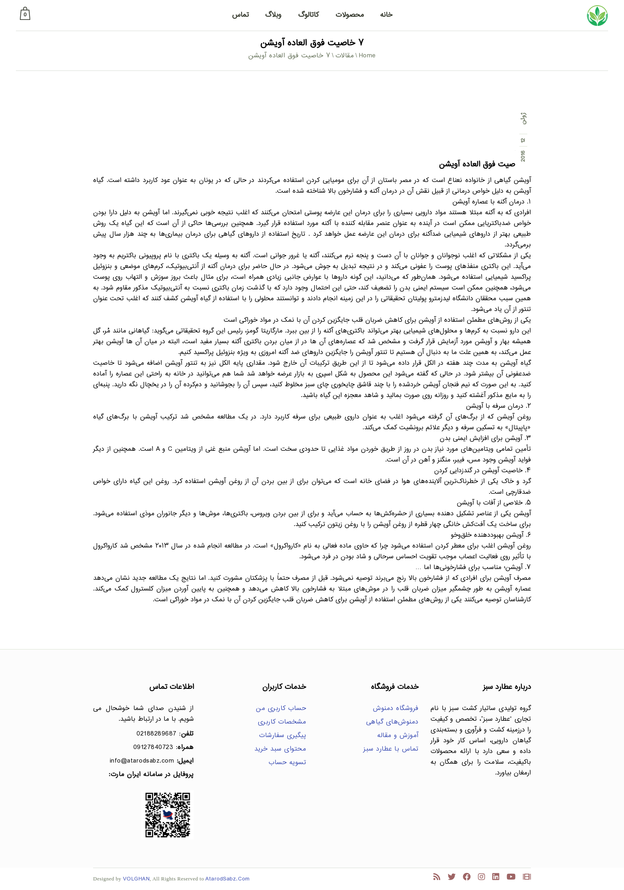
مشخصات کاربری (282, 722)
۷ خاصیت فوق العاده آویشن (485, 165)
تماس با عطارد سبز (391, 749)
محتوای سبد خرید (280, 749)
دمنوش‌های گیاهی (392, 722)
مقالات (344, 56)
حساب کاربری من (281, 708)
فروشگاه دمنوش (396, 708)
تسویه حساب (287, 763)
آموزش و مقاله (398, 735)
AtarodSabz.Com (227, 879)
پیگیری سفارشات (282, 735)
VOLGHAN (136, 879)
